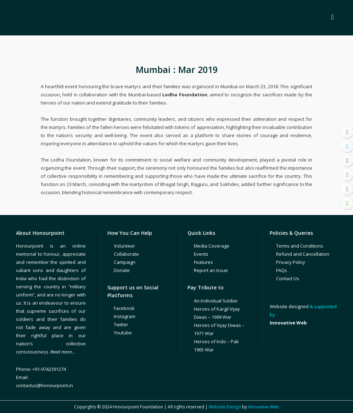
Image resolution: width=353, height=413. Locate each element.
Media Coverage (211, 246)
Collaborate (126, 254)
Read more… (62, 352)
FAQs (281, 270)
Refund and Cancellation (302, 254)
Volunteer (124, 246)
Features (203, 262)
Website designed (289, 306)
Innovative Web (263, 407)
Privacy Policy (290, 262)
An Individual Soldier (216, 301)
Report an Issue (211, 270)
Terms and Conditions (299, 246)
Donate (122, 270)
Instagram (124, 316)
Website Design (225, 407)
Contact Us (287, 278)
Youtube (123, 332)
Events (201, 254)
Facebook (124, 308)
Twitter (121, 324)
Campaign (124, 262)
